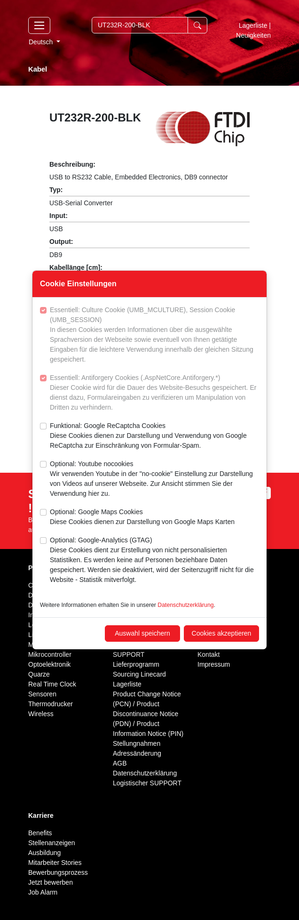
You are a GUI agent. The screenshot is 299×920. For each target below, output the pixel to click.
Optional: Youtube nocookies (154, 479)
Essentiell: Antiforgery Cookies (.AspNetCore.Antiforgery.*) (154, 393)
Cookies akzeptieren (222, 633)
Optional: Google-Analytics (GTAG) (154, 560)
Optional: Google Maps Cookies (142, 517)
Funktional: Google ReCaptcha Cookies (154, 436)
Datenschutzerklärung (185, 605)
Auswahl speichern (142, 633)
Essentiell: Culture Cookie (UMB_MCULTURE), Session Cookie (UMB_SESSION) (154, 335)
